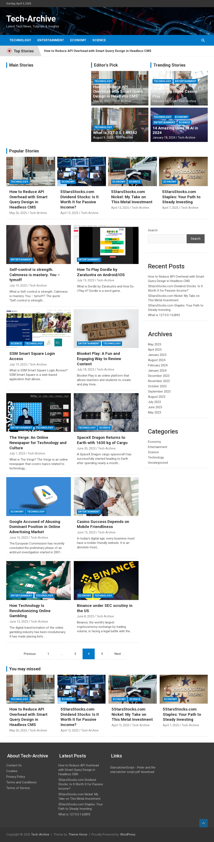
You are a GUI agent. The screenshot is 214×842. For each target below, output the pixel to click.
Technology (20, 40)
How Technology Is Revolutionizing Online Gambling (30, 610)
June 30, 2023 (86, 448)
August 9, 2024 (103, 137)
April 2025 (155, 349)
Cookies (12, 771)
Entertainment (50, 40)
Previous (30, 654)
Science (99, 40)
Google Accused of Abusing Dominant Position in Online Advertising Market (34, 526)
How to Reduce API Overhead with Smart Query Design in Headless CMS (97, 51)
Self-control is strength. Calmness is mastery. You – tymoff (34, 274)
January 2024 (157, 370)
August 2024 (156, 360)
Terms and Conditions (21, 782)
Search (153, 230)
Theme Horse (78, 834)
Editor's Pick (106, 65)
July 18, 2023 (85, 369)
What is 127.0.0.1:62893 (164, 315)
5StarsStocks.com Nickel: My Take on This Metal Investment (131, 196)
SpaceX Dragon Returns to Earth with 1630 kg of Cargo (102, 440)
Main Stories (21, 65)
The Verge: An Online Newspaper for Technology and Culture (37, 442)
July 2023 (154, 402)
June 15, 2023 (86, 532)
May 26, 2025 (102, 101)
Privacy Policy (15, 777)
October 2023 (157, 386)
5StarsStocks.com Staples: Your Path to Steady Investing (181, 196)
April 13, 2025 (69, 213)
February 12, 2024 (164, 101)
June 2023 (155, 407)
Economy (78, 40)
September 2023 (159, 391)
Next (118, 654)
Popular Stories (24, 150)
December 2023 (158, 376)
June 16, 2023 (18, 537)
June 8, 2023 (85, 616)
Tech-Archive (31, 19)
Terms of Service (18, 788)
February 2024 (157, 365)
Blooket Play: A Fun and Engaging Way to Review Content (99, 358)
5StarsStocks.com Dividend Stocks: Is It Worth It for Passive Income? (79, 199)
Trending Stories (169, 65)
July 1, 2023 (17, 453)
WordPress (127, 834)
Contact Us (14, 765)
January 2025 (157, 355)
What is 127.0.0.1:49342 (115, 132)
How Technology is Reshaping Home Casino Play (175, 91)
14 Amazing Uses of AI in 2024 (175, 130)
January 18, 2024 (164, 137)
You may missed (25, 668)
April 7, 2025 (170, 207)
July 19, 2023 (18, 285)
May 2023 (154, 412)
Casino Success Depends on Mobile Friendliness (103, 524)
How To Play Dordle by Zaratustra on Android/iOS (101, 272)
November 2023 (159, 381)
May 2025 (154, 344)
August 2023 (156, 397)
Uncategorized (158, 463)
